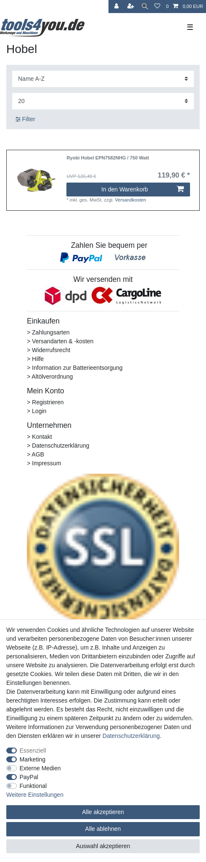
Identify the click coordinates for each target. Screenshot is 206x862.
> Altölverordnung (50, 376)
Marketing (32, 759)
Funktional (33, 785)
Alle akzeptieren (103, 812)
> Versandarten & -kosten (60, 341)
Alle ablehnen (103, 828)
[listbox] (36, 180)
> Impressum (44, 463)
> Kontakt (39, 436)
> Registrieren (45, 402)
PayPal (29, 777)
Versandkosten (130, 199)
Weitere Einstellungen (34, 794)
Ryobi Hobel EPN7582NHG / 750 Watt (107, 157)
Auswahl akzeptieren (103, 846)
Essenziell (33, 750)
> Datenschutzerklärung (58, 445)
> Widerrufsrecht (48, 350)
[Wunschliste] (157, 6)
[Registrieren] (131, 6)
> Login (36, 411)
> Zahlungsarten (48, 332)
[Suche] (144, 6)
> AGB (35, 454)
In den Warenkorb (142, 189)
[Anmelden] (117, 6)
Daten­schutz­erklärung (131, 735)
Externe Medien (40, 768)
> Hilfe (35, 358)
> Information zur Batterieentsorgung (75, 367)
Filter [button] (25, 119)
